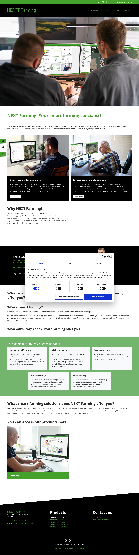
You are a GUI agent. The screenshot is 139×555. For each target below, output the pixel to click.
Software (15, 475)
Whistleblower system (101, 520)
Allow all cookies (98, 297)
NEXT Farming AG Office (59, 524)
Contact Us (97, 517)
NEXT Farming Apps (57, 522)
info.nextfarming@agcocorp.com (25, 523)
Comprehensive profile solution (82, 188)
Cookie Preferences (76, 548)
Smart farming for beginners (17, 188)
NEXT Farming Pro (57, 520)
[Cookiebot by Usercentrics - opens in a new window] (103, 256)
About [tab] (99, 263)
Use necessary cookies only (69, 297)
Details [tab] (69, 263)
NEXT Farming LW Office (59, 527)
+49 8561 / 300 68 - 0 (18, 521)
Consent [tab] (40, 263)
